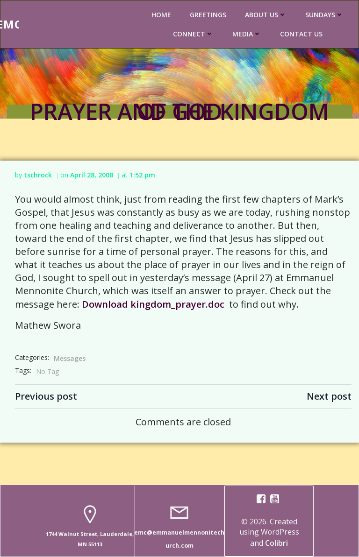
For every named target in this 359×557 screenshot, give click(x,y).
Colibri (276, 543)
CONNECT (193, 33)
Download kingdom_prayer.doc (153, 304)
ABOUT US (266, 14)
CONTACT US (301, 33)
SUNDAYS (324, 14)
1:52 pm (142, 174)
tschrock (38, 174)
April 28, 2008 (91, 174)
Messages (70, 358)
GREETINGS (208, 14)
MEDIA (246, 33)
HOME (161, 14)
